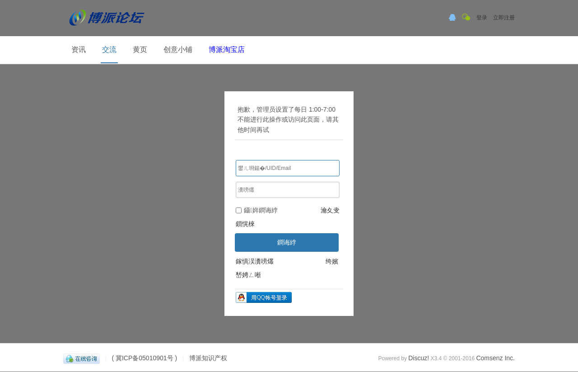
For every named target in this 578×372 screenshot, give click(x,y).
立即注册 (504, 17)
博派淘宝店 (227, 49)
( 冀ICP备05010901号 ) (144, 358)
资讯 (78, 49)
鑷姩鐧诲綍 (257, 210)
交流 (109, 49)
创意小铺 (177, 49)
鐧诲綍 (286, 242)
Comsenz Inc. (495, 358)
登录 (481, 17)
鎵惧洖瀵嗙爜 (255, 261)
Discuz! (418, 358)
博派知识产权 (208, 358)
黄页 (140, 49)
